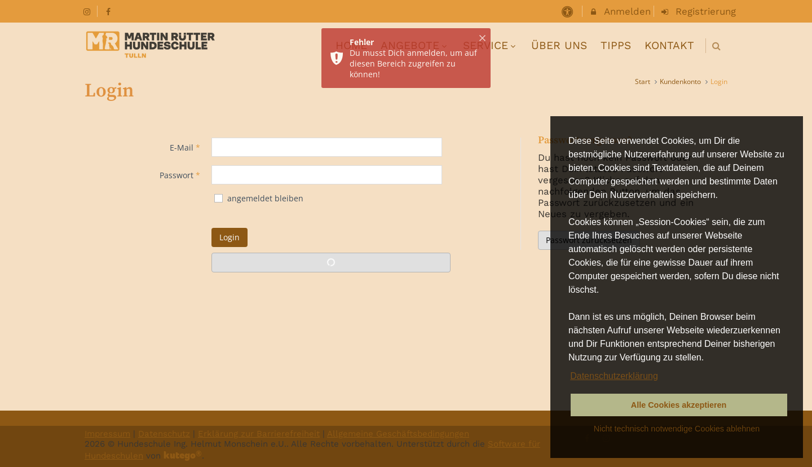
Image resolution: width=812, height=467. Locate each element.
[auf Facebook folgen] (110, 11)
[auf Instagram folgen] (88, 11)
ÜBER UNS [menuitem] (559, 45)
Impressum (107, 434)
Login (229, 237)
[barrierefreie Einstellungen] (568, 11)
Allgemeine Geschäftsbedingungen (398, 434)
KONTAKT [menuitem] (669, 45)
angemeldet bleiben (258, 198)
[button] (716, 46)
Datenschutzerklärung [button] (614, 376)
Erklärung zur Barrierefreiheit (259, 434)
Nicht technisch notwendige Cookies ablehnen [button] (677, 428)
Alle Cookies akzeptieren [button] (679, 404)
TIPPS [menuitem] (616, 45)
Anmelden (620, 11)
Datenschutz (164, 434)
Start (642, 81)
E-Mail (185, 147)
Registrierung (698, 11)
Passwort (180, 175)
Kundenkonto (680, 81)
